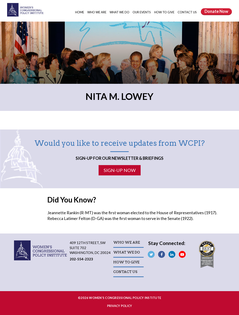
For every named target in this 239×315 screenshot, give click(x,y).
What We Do (120, 12)
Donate (216, 11)
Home (79, 12)
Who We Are (97, 12)
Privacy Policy (119, 306)
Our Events (142, 12)
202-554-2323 (81, 259)
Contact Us (187, 12)
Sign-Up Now (120, 170)
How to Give (164, 12)
